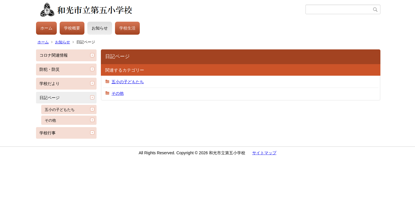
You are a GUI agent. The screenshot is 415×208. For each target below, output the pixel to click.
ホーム (46, 28)
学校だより (49, 83)
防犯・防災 (49, 69)
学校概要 (72, 28)
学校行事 (47, 133)
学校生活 (127, 28)
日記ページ (49, 97)
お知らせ (100, 28)
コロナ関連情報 (53, 55)
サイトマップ (264, 153)
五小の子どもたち (60, 109)
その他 (50, 120)
